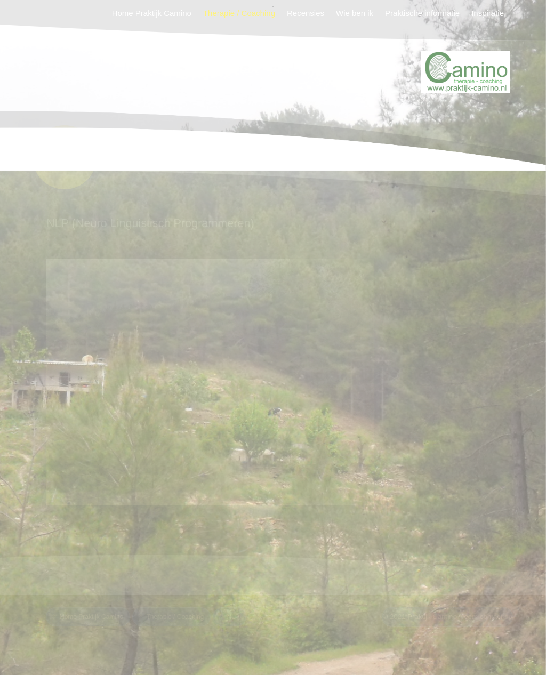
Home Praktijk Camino (151, 13)
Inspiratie (487, 13)
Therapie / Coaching (239, 13)
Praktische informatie (422, 13)
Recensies (305, 13)
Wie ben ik (354, 13)
